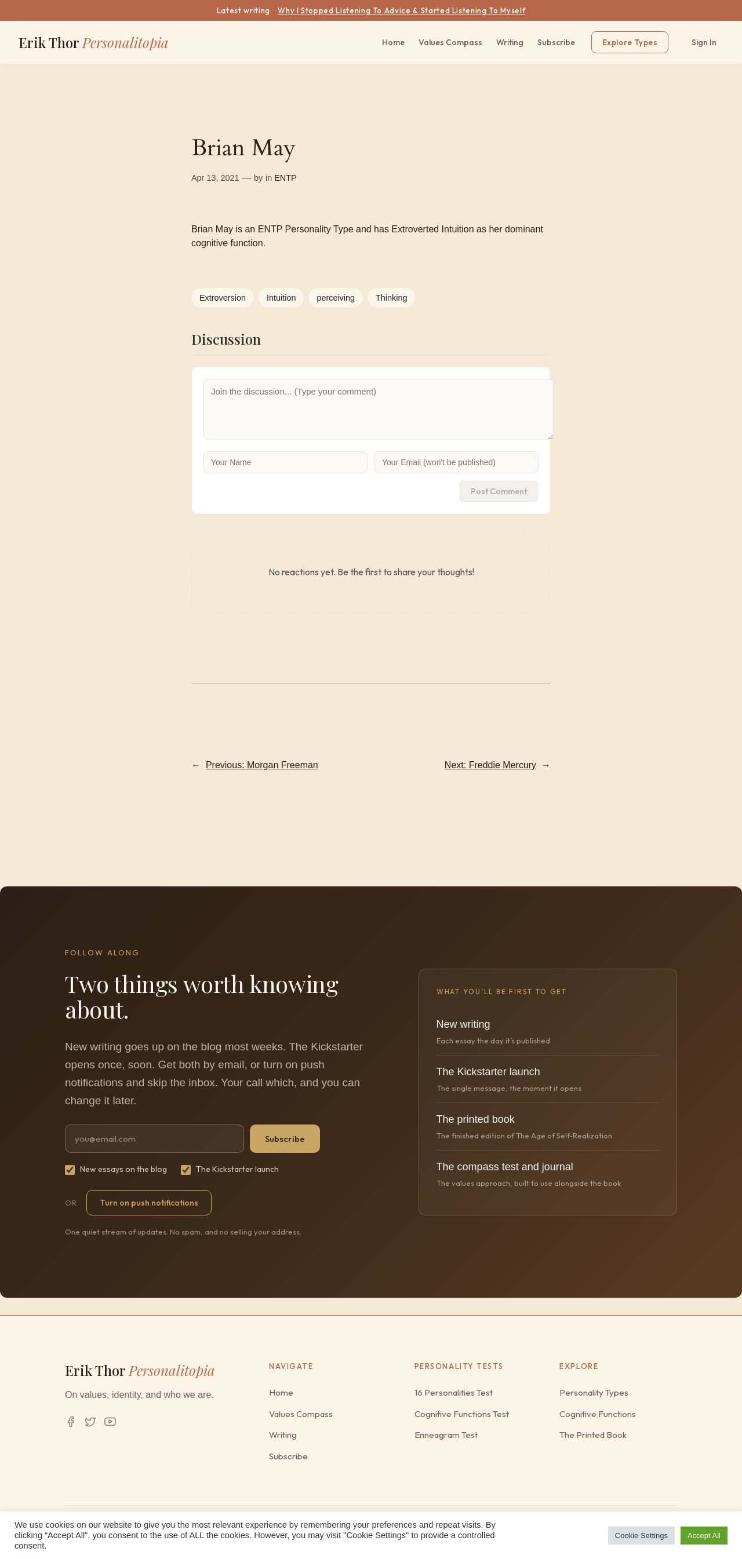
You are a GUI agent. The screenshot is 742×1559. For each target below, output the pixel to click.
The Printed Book (593, 1434)
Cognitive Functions (597, 1413)
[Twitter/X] (90, 1421)
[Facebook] (71, 1421)
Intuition (281, 297)
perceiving (336, 297)
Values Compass (450, 42)
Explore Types (629, 42)
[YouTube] (110, 1421)
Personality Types (593, 1392)
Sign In (704, 42)
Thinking (391, 297)
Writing (509, 42)
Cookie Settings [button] (641, 1535)
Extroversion (222, 297)
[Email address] (154, 1138)
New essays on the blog (116, 1169)
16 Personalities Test (453, 1392)
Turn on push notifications (149, 1202)
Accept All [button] (704, 1535)
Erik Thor (94, 42)
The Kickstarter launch (230, 1169)
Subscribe (556, 42)
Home (393, 42)
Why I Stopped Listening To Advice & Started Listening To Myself (401, 10)
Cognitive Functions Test (461, 1413)
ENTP (285, 177)
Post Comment (499, 491)
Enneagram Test (446, 1434)
